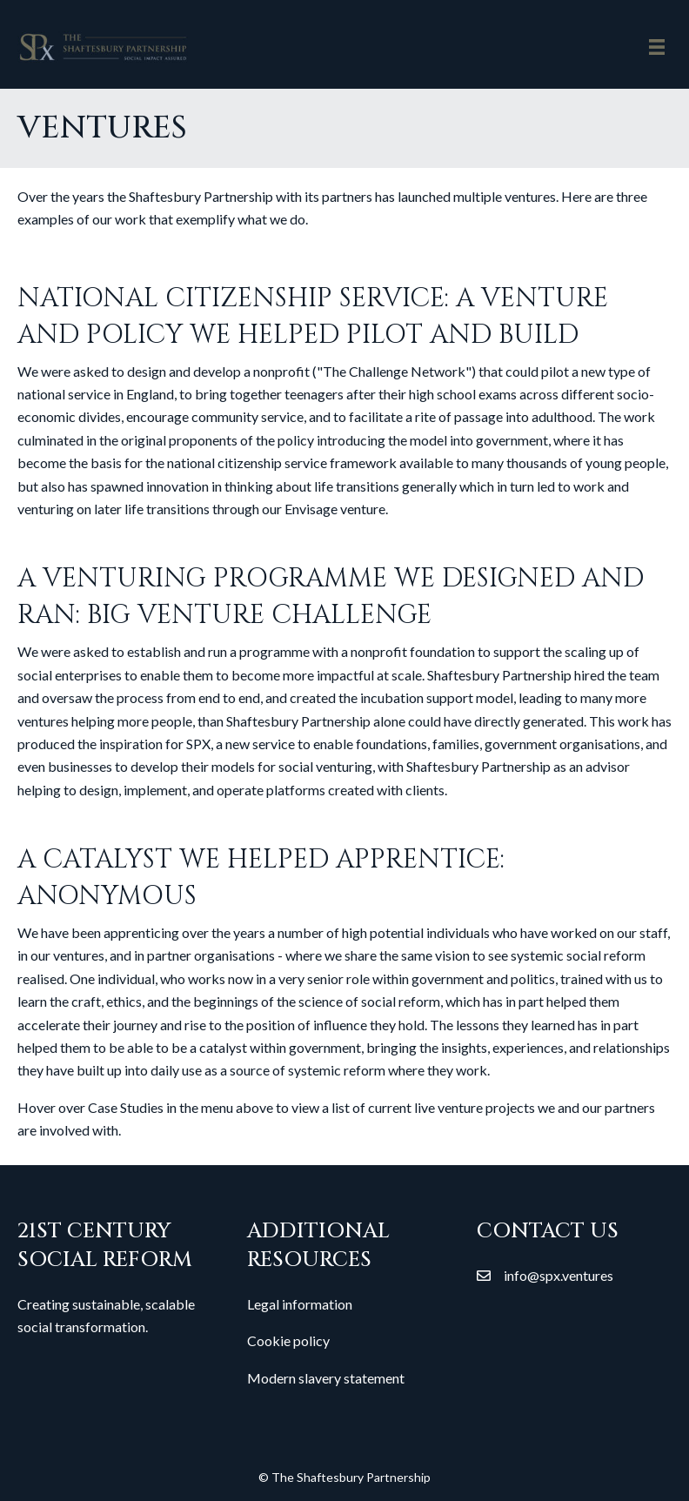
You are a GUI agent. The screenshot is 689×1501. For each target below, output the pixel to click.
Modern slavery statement (326, 1378)
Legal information (299, 1304)
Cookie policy (288, 1340)
